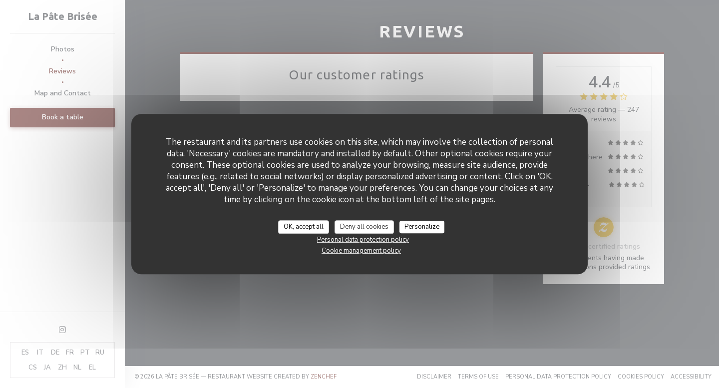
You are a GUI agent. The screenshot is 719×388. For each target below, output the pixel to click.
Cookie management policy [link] (361, 250)
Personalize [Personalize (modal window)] (421, 226)
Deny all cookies (364, 226)
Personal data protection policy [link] (363, 239)
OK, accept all (304, 226)
